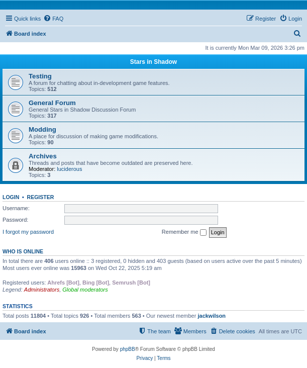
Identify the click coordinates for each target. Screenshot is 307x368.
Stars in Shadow (153, 61)
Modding (42, 129)
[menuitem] (53, 19)
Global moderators (85, 290)
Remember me (184, 232)
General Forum (52, 103)
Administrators (41, 290)
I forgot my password (28, 232)
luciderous (69, 169)
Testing (40, 76)
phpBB (127, 349)
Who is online (23, 251)
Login (11, 197)
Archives (43, 156)
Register (40, 197)
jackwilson (211, 316)
